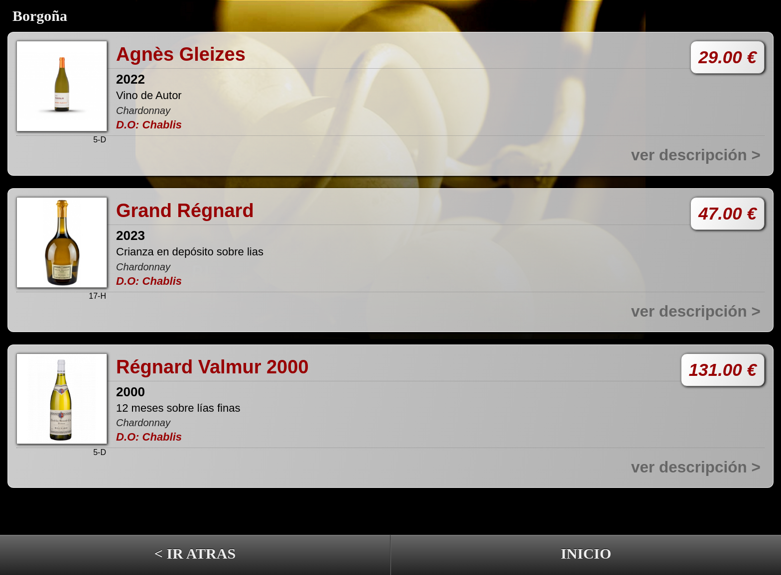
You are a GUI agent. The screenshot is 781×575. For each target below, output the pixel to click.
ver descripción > (696, 155)
